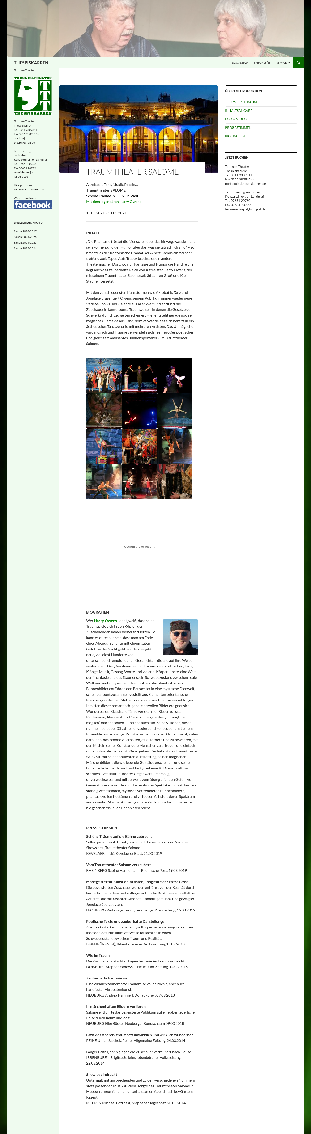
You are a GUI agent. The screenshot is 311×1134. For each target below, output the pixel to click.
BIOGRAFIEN (235, 136)
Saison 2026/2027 (25, 231)
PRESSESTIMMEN (238, 127)
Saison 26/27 (240, 62)
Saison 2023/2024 (25, 248)
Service (282, 62)
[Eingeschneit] (155, 28)
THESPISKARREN (31, 62)
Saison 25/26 (262, 62)
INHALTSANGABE (238, 110)
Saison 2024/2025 (25, 242)
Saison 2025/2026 (25, 237)
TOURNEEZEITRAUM (241, 102)
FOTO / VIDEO (236, 119)
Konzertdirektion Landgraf (30, 159)
